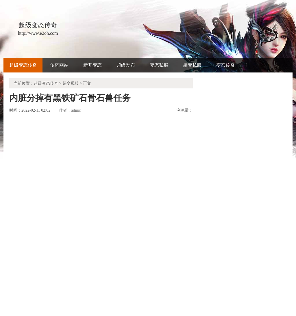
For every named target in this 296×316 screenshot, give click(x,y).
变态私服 (159, 65)
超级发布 (125, 65)
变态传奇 (225, 65)
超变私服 (192, 65)
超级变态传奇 (23, 65)
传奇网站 (59, 65)
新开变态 (92, 65)
